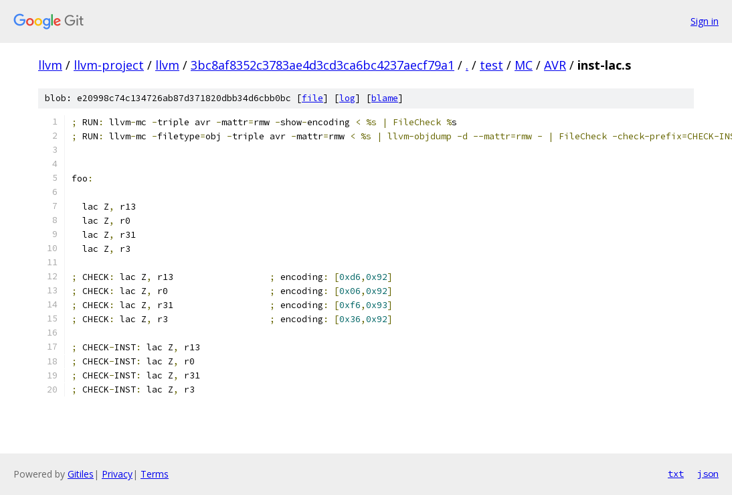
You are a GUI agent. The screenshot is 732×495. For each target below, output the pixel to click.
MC (524, 65)
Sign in (705, 21)
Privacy (117, 474)
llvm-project (109, 65)
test (491, 65)
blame (384, 98)
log (347, 98)
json (708, 474)
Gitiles (81, 474)
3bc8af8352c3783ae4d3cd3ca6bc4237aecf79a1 (322, 65)
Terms (155, 474)
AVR (555, 65)
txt (676, 474)
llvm (50, 65)
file (312, 98)
